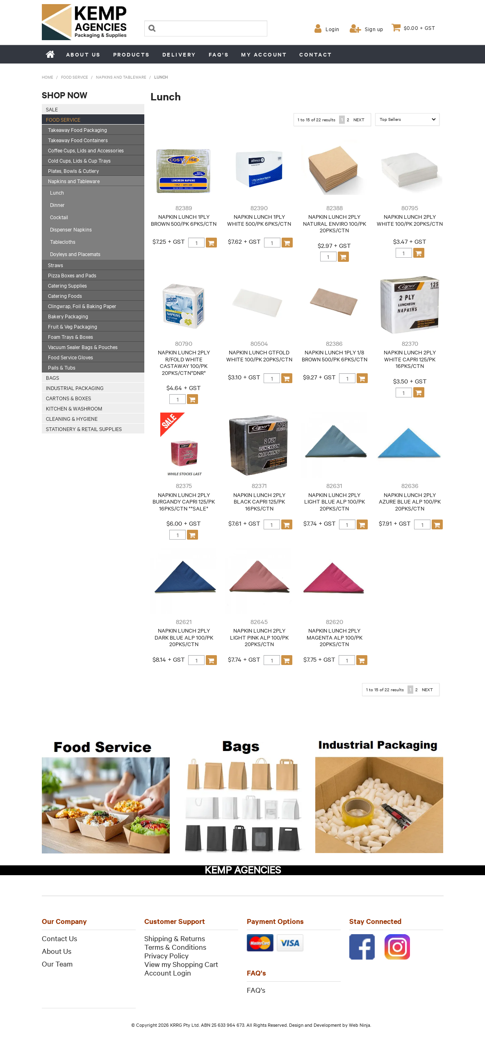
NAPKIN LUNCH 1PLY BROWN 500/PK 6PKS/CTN (183, 220)
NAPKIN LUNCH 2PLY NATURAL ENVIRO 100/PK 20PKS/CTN (334, 223)
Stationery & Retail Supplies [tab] (84, 428)
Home (51, 54)
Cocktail (59, 216)
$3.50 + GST (410, 381)
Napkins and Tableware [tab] (74, 180)
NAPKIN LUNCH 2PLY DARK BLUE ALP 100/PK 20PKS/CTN (184, 636)
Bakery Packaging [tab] (68, 316)
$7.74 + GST (319, 523)
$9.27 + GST (319, 377)
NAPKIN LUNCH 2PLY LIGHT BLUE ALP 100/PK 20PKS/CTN (334, 501)
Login (332, 28)
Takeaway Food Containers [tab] (78, 139)
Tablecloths (62, 241)
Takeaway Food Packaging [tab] (77, 129)
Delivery (179, 54)
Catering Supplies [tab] (67, 285)
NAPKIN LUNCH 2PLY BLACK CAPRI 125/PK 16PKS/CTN (259, 501)
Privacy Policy (166, 955)
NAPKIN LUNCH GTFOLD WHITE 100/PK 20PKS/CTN (259, 355)
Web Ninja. (360, 1024)
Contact (315, 54)
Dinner (57, 204)
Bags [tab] (52, 377)
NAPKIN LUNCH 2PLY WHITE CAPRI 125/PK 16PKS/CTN (410, 358)
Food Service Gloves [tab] (70, 357)
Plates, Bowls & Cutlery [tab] (73, 170)
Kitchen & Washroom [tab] (74, 408)
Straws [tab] (55, 264)
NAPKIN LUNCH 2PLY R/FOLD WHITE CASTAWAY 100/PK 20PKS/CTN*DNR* (184, 362)
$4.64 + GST (183, 388)
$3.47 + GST (409, 241)
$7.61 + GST (244, 523)
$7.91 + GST (395, 523)
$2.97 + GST (334, 245)
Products (131, 54)
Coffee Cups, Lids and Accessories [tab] (86, 150)
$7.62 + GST (244, 241)
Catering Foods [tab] (65, 295)
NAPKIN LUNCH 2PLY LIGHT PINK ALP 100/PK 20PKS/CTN (259, 636)
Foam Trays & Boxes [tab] (70, 336)
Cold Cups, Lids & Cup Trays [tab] (79, 160)
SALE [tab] (52, 109)
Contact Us (59, 938)
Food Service (74, 77)
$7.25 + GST (169, 241)
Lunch (57, 192)
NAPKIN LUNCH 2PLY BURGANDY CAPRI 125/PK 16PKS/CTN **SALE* (184, 501)
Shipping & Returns (174, 938)
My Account (264, 54)
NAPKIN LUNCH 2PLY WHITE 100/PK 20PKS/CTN (410, 220)
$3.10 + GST (244, 377)
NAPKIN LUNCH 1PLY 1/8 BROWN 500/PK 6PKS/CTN (334, 355)
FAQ (254, 989)
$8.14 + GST (169, 659)
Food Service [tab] (63, 119)
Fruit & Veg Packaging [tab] (72, 326)
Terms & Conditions (175, 946)
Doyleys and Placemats (75, 253)
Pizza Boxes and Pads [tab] (72, 275)
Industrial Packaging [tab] (75, 387)
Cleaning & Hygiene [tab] (72, 418)
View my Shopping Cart (181, 964)
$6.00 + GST (183, 523)
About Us (56, 950)
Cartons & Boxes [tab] (68, 398)
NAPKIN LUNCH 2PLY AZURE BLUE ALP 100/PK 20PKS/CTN (410, 501)
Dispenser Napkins (71, 229)
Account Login (167, 972)
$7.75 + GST (319, 659)
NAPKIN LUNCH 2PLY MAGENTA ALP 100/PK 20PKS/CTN (334, 636)
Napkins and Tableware (121, 77)
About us (83, 54)
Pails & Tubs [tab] (61, 367)
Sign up (374, 28)
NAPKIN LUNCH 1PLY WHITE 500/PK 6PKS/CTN (259, 220)
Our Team (57, 963)
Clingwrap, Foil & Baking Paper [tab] (82, 305)
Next (358, 119)
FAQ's (219, 54)
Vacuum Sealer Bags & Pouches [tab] (83, 346)
